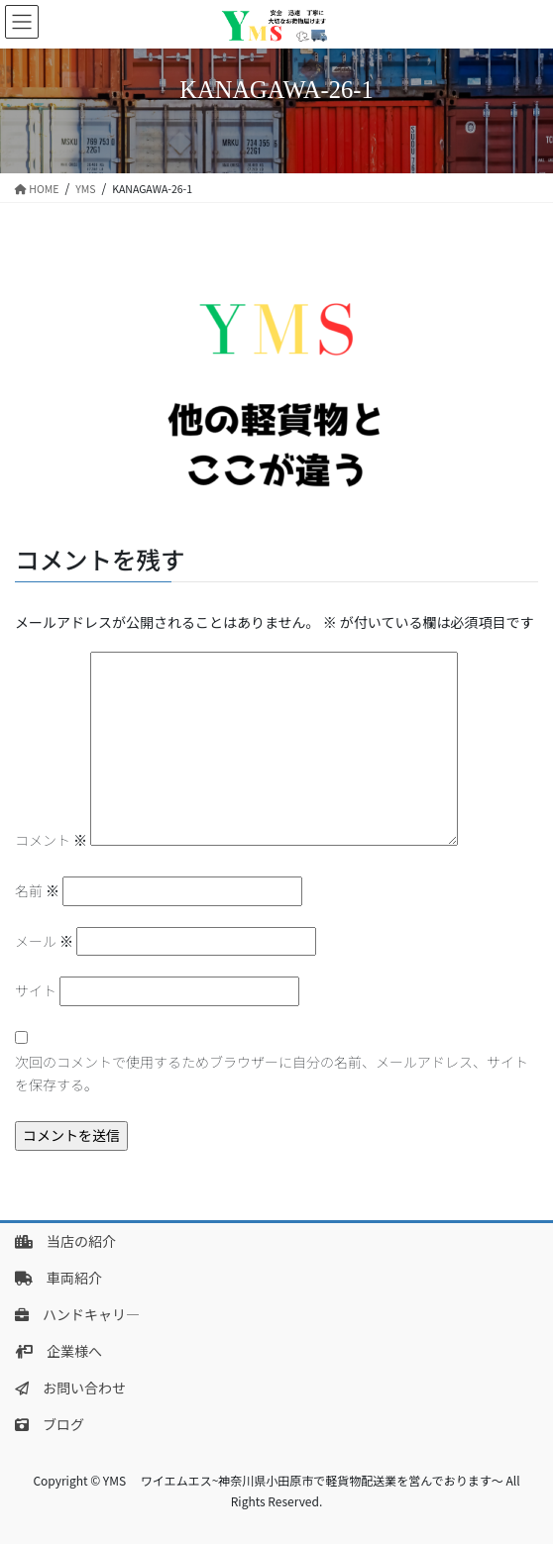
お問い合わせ (70, 1387)
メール (44, 941)
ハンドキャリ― (77, 1314)
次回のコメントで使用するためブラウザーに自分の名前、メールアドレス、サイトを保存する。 (271, 1073)
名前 (37, 890)
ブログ (49, 1424)
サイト (35, 990)
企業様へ (58, 1351)
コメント (51, 840)
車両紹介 (58, 1277)
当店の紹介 (65, 1241)
